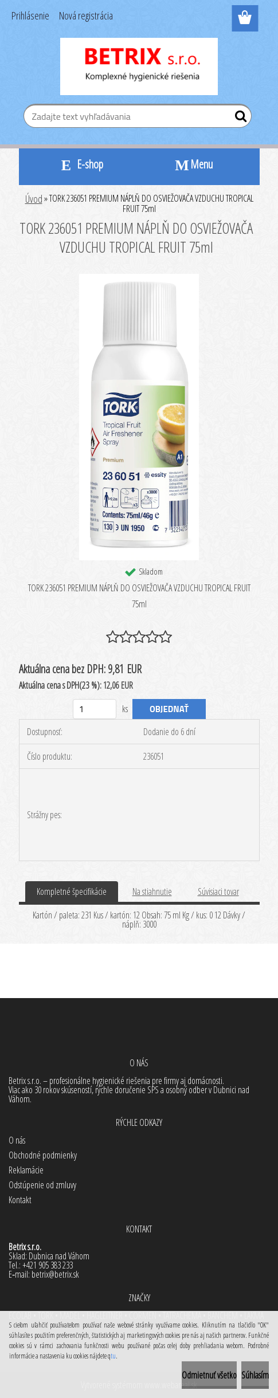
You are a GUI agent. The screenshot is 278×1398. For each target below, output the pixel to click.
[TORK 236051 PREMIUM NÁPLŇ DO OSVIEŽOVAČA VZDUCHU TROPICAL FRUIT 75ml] (138, 278)
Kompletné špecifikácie (72, 891)
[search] (238, 118)
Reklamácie (26, 1170)
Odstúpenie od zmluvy (42, 1185)
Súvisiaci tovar (218, 891)
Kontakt (20, 1199)
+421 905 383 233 (47, 1265)
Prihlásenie (30, 15)
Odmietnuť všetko (209, 1375)
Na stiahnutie (152, 891)
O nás (17, 1140)
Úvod (33, 199)
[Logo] (139, 66)
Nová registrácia (86, 15)
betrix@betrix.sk (55, 1274)
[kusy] (95, 709)
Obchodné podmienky (43, 1155)
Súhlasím (255, 1375)
